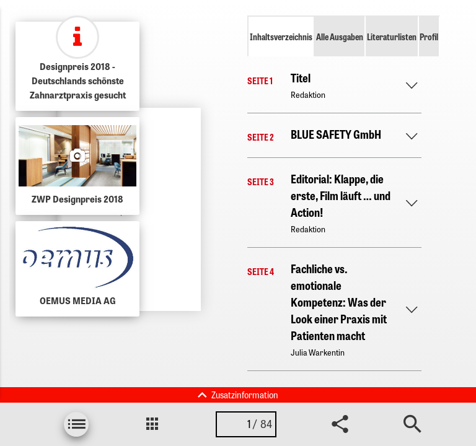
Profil (429, 36)
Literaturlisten (391, 36)
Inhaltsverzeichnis (281, 36)
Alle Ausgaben (339, 36)
